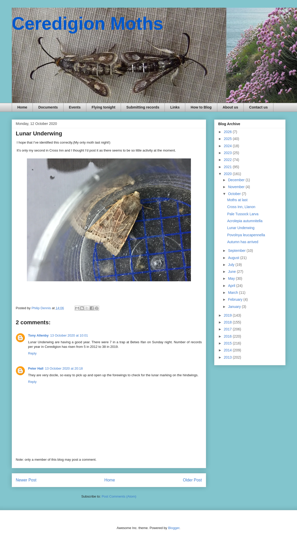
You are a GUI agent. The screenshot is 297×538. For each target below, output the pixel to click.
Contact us (258, 107)
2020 (228, 174)
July (231, 265)
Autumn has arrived (242, 242)
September (237, 251)
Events (75, 107)
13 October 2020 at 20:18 (64, 368)
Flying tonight (104, 107)
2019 (228, 315)
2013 (228, 357)
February (235, 299)
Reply (32, 353)
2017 (228, 329)
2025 (228, 139)
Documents (48, 107)
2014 (228, 350)
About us (230, 107)
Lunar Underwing (240, 228)
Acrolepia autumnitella (244, 221)
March (233, 292)
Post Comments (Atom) (119, 496)
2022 (228, 160)
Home (22, 107)
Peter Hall (36, 368)
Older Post (192, 480)
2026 (228, 132)
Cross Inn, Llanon (241, 207)
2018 (228, 322)
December (236, 180)
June (232, 272)
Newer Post (26, 480)
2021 (228, 167)
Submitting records (142, 107)
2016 (228, 336)
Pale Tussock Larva (242, 214)
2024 (228, 146)
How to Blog (201, 107)
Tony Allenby (38, 335)
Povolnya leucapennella (246, 235)
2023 (228, 153)
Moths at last (237, 200)
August (234, 258)
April (232, 286)
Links (175, 107)
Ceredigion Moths (87, 24)
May (232, 278)
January (235, 307)
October (235, 194)
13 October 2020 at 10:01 (69, 335)
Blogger (173, 528)
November (236, 187)
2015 (228, 343)
